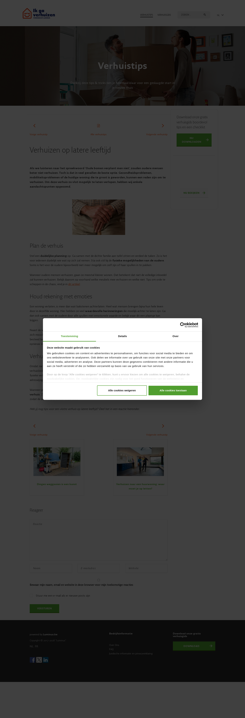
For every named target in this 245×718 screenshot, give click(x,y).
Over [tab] (176, 336)
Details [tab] (122, 336)
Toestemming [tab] (69, 336)
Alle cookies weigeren (122, 390)
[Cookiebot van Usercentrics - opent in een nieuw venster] (182, 325)
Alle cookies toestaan (173, 390)
